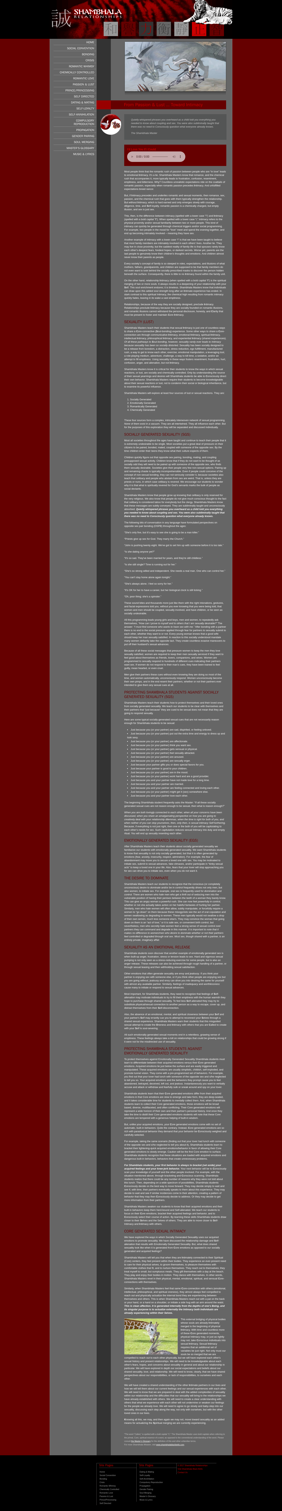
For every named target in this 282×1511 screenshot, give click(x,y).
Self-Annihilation (147, 1479)
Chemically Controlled (109, 1489)
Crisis (102, 1482)
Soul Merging (145, 1493)
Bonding (103, 1479)
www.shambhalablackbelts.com (170, 1445)
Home (102, 1472)
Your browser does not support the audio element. (156, 156)
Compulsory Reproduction (151, 1482)
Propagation (145, 1486)
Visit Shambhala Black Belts (190, 1469)
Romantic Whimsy (108, 1486)
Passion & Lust (106, 1496)
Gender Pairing (146, 1489)
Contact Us (182, 1472)
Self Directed (105, 1503)
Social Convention (108, 1475)
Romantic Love (106, 1493)
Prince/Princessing (108, 1500)
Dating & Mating (147, 1472)
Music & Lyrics (146, 1500)
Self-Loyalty (145, 1475)
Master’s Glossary (148, 1496)
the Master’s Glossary (141, 1441)
